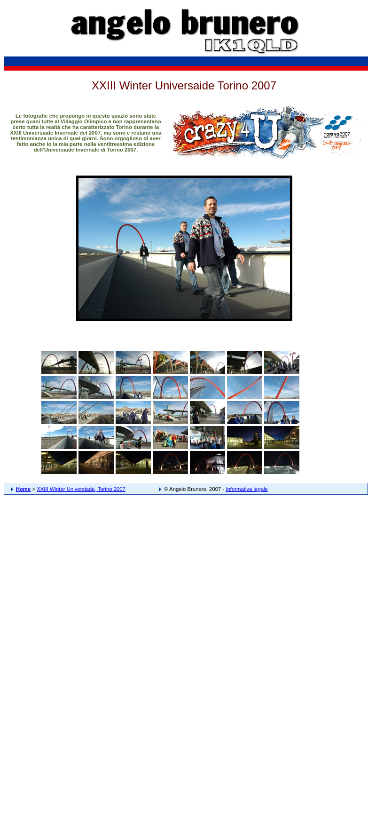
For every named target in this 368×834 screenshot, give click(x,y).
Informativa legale (246, 489)
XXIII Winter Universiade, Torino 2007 (81, 489)
